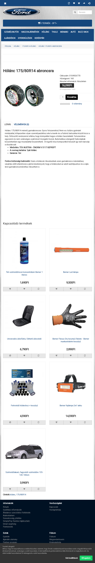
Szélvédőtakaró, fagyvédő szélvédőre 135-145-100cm (24, 473)
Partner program (10, 542)
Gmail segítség (9, 524)
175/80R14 (21, 494)
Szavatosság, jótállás (12, 518)
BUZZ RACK (83, 32)
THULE (55, 32)
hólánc (12, 494)
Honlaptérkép (55, 510)
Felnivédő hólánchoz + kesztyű (24, 405)
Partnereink (8, 527)
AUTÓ (73, 32)
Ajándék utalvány (10, 539)
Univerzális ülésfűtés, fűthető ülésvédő (24, 339)
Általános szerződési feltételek (16, 512)
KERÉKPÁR (39, 38)
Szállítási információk (12, 510)
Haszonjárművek (30, 32)
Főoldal (8, 46)
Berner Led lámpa (70, 272)
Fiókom (52, 536)
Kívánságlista (55, 542)
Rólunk (6, 507)
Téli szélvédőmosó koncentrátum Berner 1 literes (24, 273)
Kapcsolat (53, 507)
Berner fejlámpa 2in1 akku (71, 405)
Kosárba (71, 97)
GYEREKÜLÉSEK (25, 38)
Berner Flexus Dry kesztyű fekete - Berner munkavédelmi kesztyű (70, 340)
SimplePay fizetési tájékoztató (16, 521)
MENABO (64, 32)
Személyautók (11, 32)
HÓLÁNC (45, 32)
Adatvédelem (8, 515)
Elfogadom (86, 558)
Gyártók (6, 536)
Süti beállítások (71, 558)
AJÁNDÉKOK (9, 38)
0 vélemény (77, 104)
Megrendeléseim (56, 539)
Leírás (7, 124)
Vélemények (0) (21, 124)
